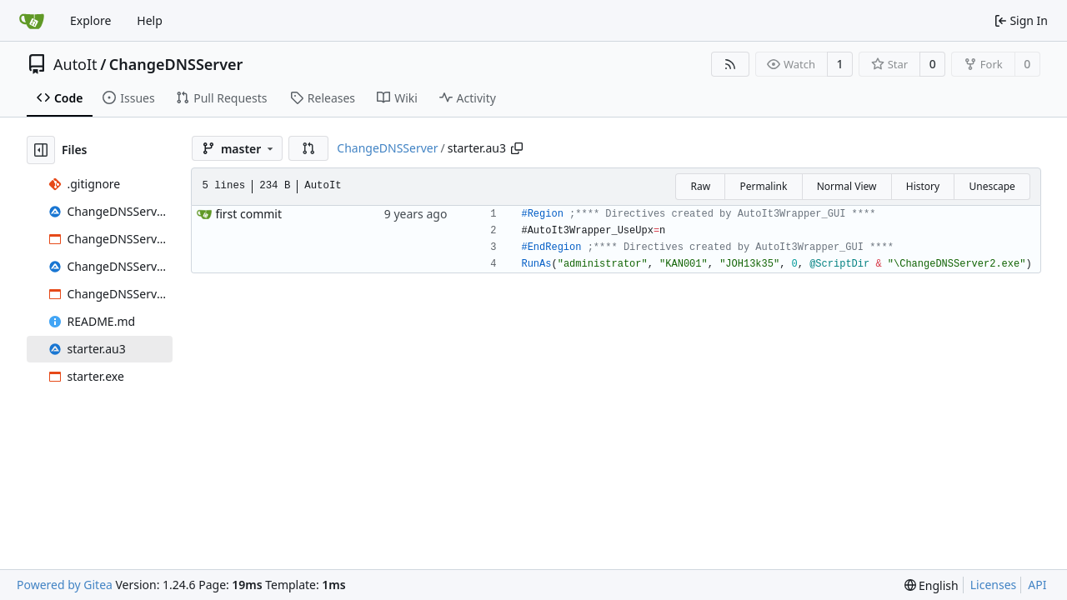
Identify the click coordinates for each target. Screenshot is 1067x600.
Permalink (763, 186)
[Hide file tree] (41, 150)
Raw (700, 186)
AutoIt (75, 64)
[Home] (31, 21)
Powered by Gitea (65, 584)
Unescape (991, 186)
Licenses (993, 584)
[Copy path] (517, 148)
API (1037, 584)
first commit (248, 214)
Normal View (847, 186)
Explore (90, 20)
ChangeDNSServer (176, 64)
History (922, 186)
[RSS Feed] (730, 64)
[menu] (931, 585)
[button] (308, 148)
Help (150, 20)
